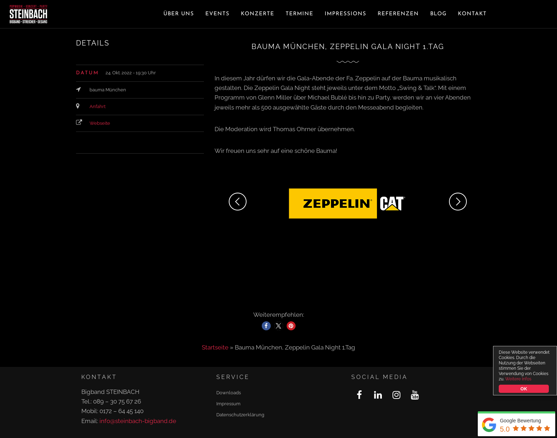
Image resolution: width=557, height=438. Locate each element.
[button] (266, 325)
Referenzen (398, 14)
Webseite (100, 123)
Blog (438, 14)
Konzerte (257, 14)
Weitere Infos (518, 378)
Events (217, 14)
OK (523, 388)
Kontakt (472, 14)
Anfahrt (98, 106)
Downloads (228, 392)
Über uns (178, 14)
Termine (299, 14)
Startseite (215, 347)
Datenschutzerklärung (240, 414)
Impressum (228, 403)
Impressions (345, 14)
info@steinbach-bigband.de (137, 420)
